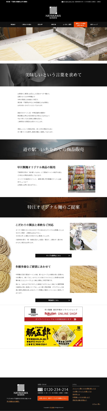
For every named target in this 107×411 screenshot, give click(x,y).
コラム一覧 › (96, 404)
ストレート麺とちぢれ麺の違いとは (84, 388)
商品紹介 (13, 24)
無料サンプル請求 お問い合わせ (80, 24)
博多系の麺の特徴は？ (80, 400)
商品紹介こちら (53, 300)
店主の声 (40, 24)
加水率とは (76, 394)
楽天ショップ (94, 24)
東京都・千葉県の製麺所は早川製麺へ (17, 1)
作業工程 (53, 24)
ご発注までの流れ (26, 24)
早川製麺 (52, 407)
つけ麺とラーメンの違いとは (82, 391)
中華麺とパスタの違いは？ (81, 397)
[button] (1, 44)
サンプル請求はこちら (53, 255)
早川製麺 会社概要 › (13, 401)
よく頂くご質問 (67, 24)
